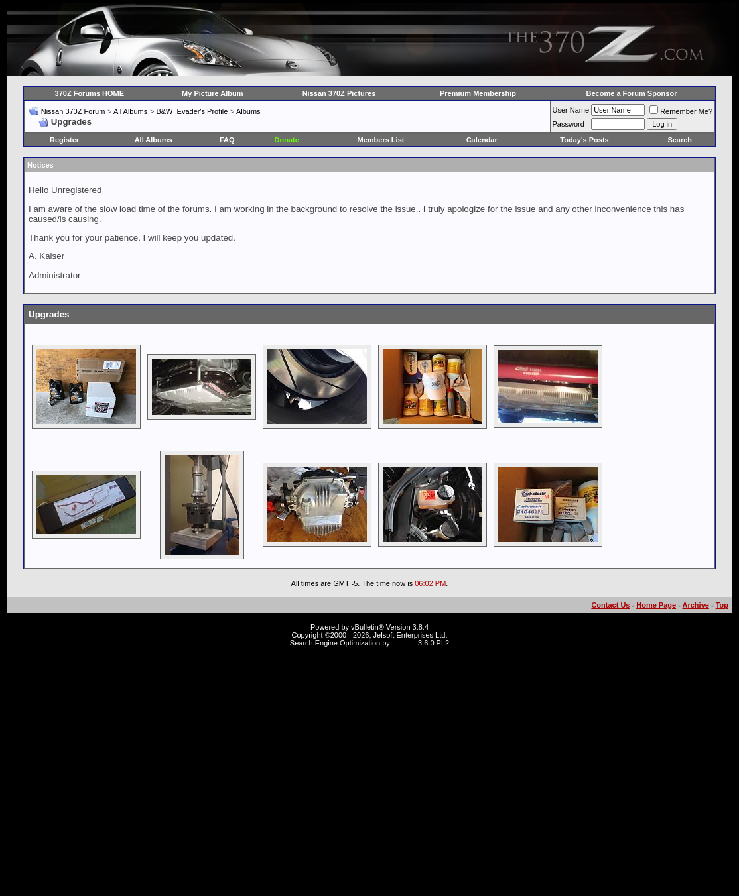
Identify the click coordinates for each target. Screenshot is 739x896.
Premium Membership (478, 93)
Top (722, 605)
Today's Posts (584, 140)
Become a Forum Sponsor (631, 93)
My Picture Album (212, 93)
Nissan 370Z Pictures (339, 93)
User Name (571, 110)
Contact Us (610, 605)
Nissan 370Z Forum (73, 111)
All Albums (130, 111)
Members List (381, 140)
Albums (248, 111)
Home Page (656, 605)
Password (568, 124)
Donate (287, 140)
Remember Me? (680, 111)
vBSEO (404, 643)
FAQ (227, 140)
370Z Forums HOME (90, 93)
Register (64, 140)
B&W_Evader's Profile (192, 111)
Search (679, 140)
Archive (696, 605)
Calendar (482, 140)
